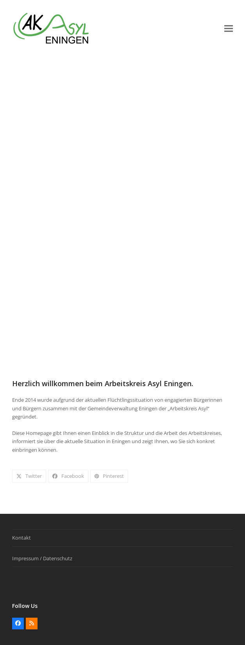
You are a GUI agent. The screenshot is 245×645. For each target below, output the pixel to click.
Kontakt (21, 537)
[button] (228, 28)
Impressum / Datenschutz (42, 558)
